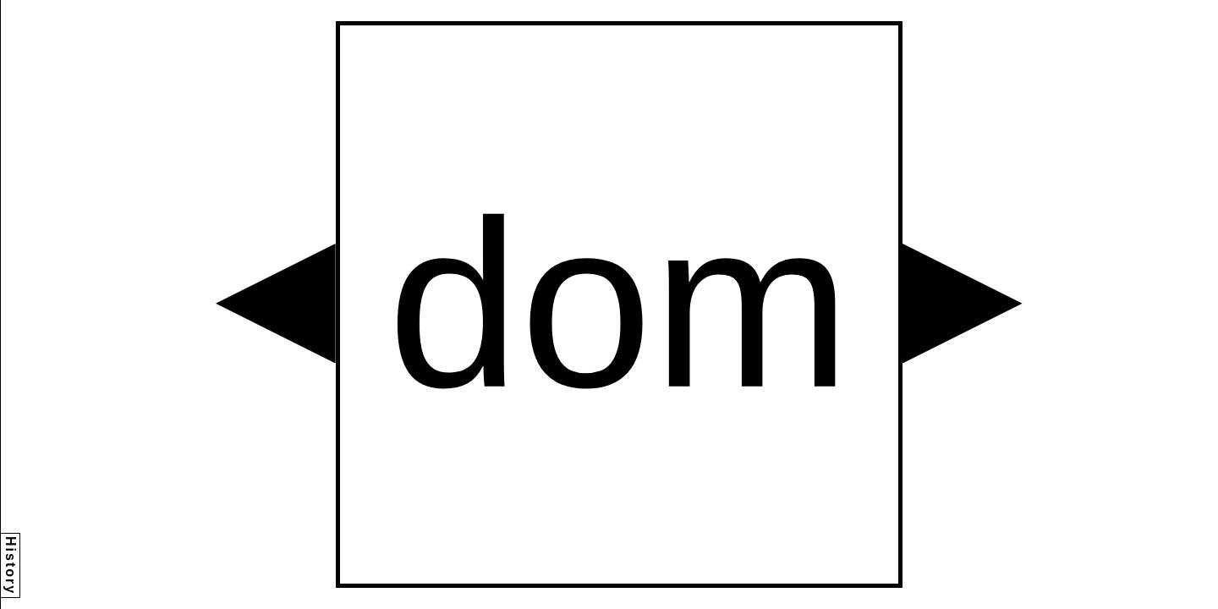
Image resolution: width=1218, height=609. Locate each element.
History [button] (10, 565)
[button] (276, 304)
